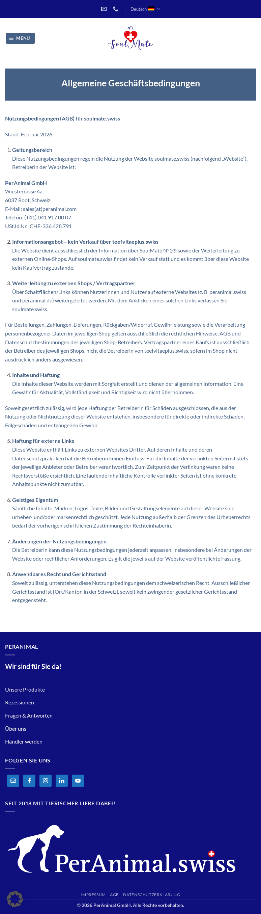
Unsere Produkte (25, 689)
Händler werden (23, 741)
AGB (114, 894)
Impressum (93, 894)
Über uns (15, 728)
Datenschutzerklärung (151, 894)
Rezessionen (19, 702)
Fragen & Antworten (29, 715)
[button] (20, 38)
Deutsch (145, 9)
